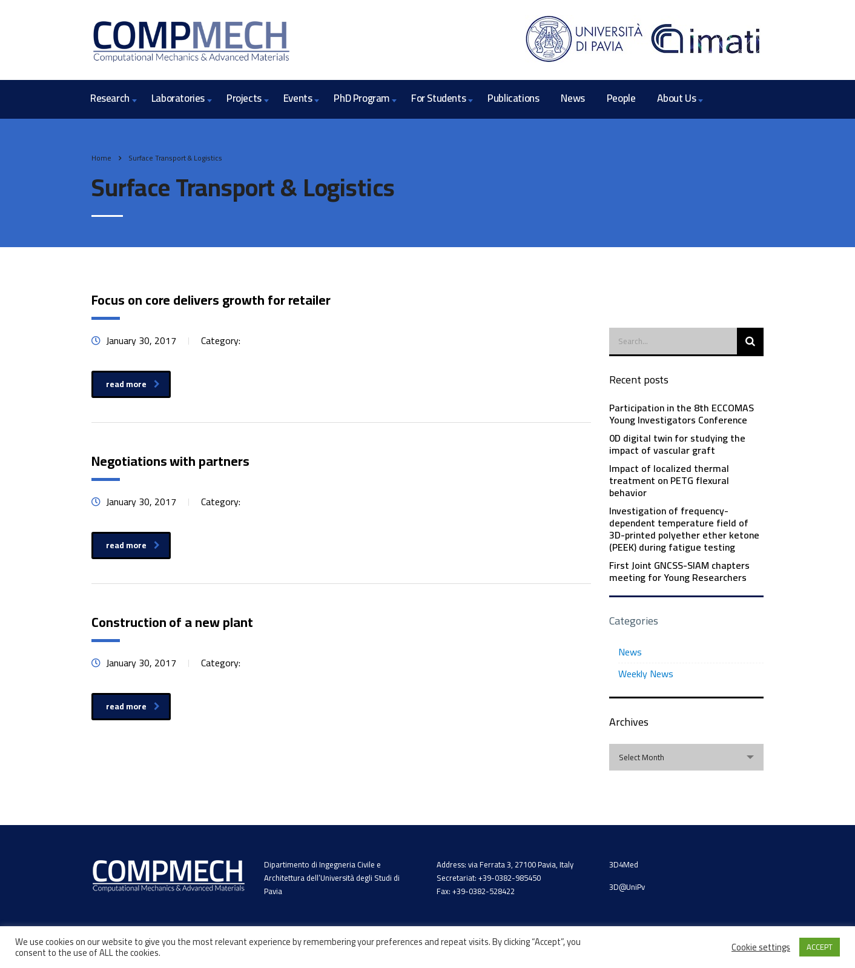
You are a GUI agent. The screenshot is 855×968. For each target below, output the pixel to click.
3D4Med (623, 864)
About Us (676, 98)
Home (101, 158)
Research (110, 98)
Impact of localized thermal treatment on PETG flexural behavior (669, 480)
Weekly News (645, 674)
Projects (244, 98)
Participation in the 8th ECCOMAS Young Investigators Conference (681, 414)
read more (133, 384)
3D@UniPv (627, 887)
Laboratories (178, 98)
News (572, 98)
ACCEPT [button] (820, 947)
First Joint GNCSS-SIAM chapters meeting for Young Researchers (679, 571)
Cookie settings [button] (760, 947)
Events (297, 98)
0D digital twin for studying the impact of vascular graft (677, 444)
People (621, 98)
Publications (513, 98)
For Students (438, 98)
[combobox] (686, 757)
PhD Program (361, 98)
